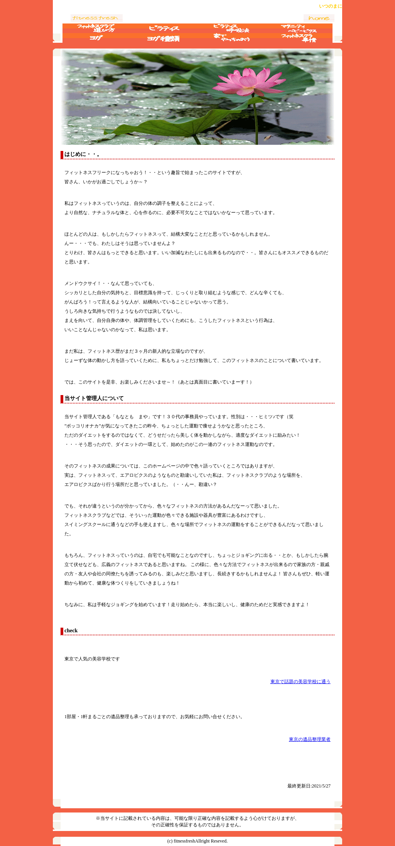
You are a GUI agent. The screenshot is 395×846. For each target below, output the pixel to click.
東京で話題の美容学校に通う (300, 681)
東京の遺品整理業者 (310, 739)
